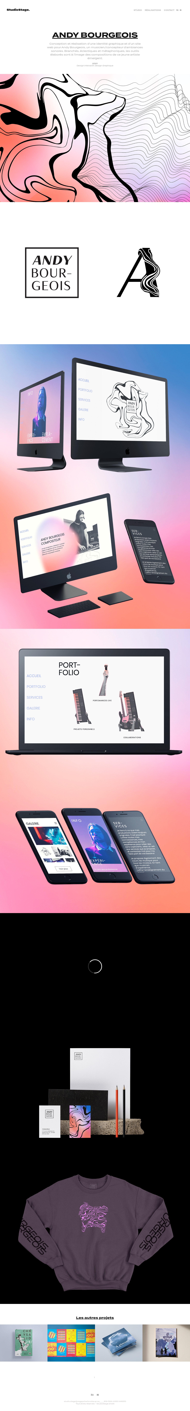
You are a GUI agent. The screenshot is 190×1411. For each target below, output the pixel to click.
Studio (138, 10)
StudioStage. (18, 10)
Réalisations (153, 10)
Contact (169, 10)
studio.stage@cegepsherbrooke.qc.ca (81, 1401)
